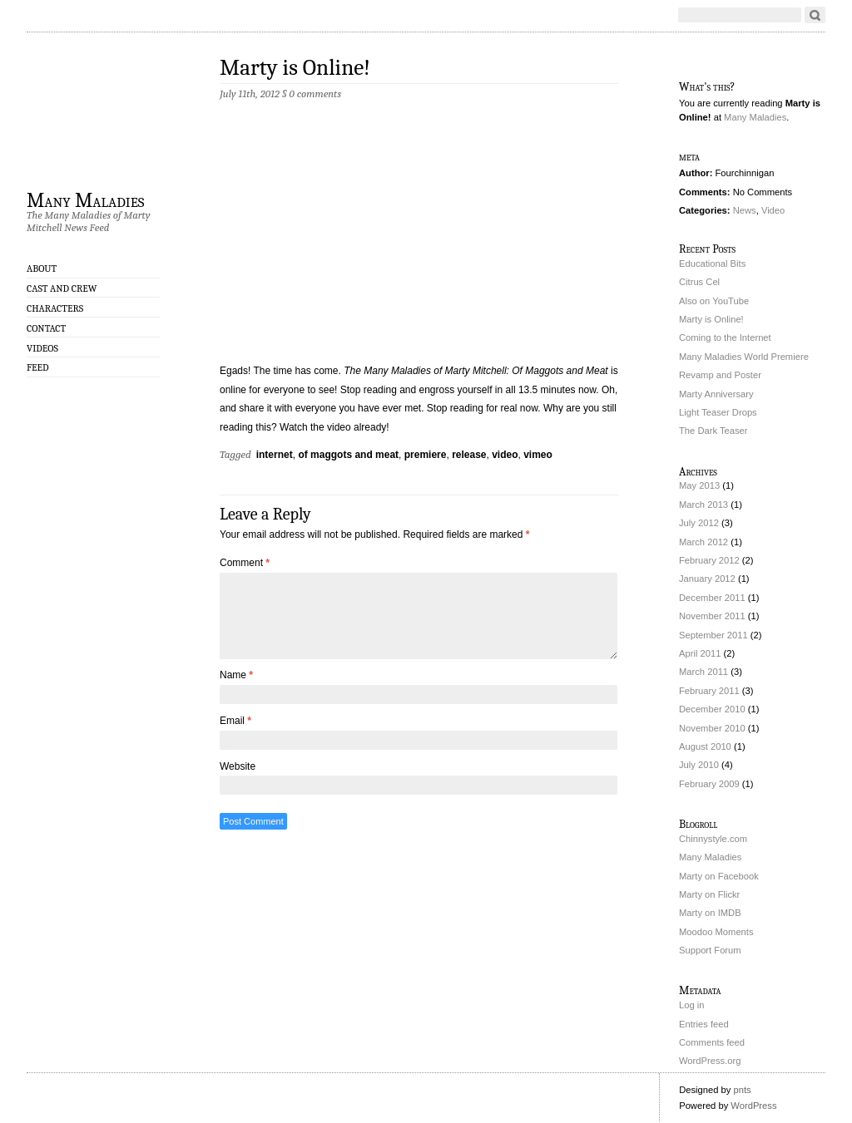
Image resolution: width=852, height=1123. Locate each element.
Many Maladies (86, 199)
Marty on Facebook (719, 876)
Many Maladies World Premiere (744, 357)
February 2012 (709, 560)
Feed (38, 367)
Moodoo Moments (716, 932)
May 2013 (699, 485)
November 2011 (712, 616)
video (505, 455)
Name (236, 675)
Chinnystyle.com (713, 839)
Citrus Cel (699, 282)
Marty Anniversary (716, 394)
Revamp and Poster (720, 375)
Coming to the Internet (725, 337)
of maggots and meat (348, 455)
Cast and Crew (62, 288)
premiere (425, 455)
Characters (55, 308)
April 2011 (700, 653)
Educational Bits (712, 263)
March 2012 (703, 542)
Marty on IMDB (710, 913)
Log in (691, 1005)
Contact (46, 328)
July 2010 (699, 765)
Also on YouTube (714, 301)
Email (235, 721)
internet (274, 455)
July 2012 (699, 523)
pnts (741, 1090)
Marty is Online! (295, 68)
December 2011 (712, 598)
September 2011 (713, 635)
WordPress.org (710, 1061)
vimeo (537, 455)
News (744, 210)
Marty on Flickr (709, 894)
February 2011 (709, 691)
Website (237, 766)
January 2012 (707, 579)
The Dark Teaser (713, 431)
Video (773, 210)
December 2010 (712, 709)
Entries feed (704, 1024)
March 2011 (703, 672)
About (42, 268)
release (469, 455)
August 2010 (705, 746)
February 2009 (709, 784)
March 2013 (703, 505)
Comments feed (712, 1042)
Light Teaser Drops (718, 412)
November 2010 (712, 728)
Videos (42, 348)
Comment (245, 563)
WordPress (753, 1106)
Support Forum (710, 950)
